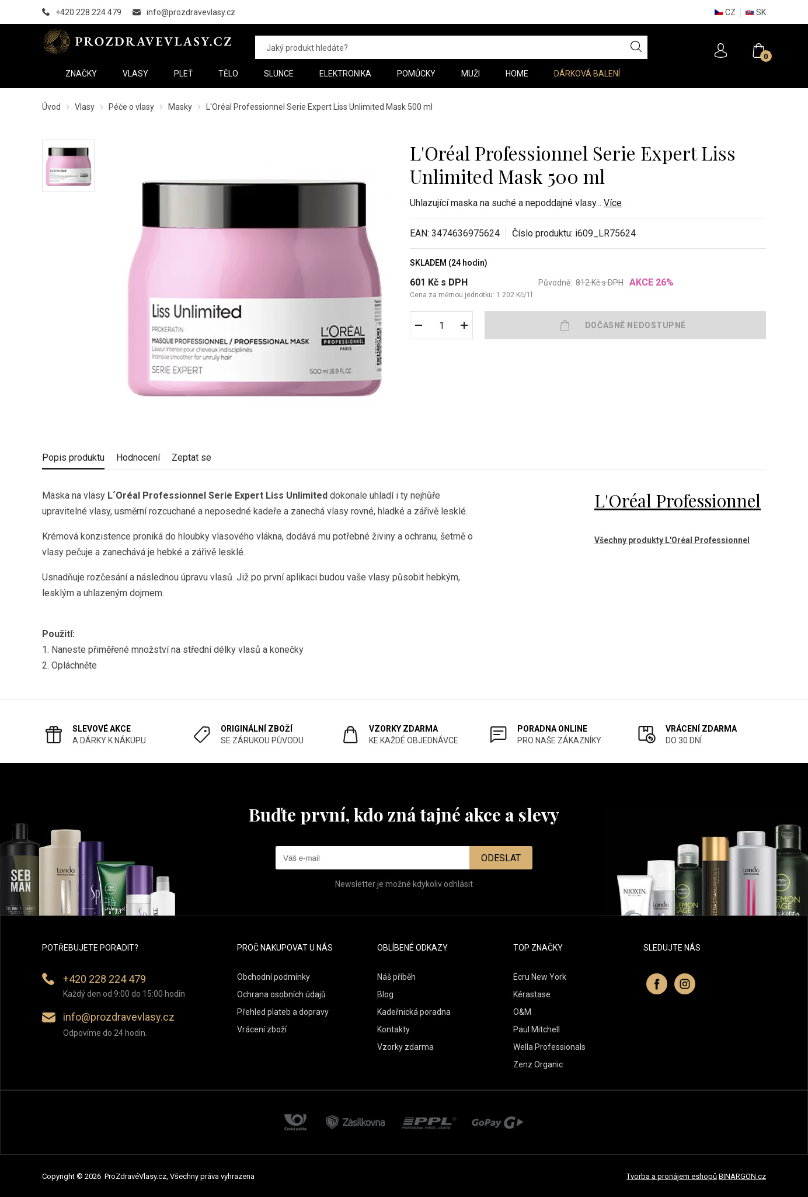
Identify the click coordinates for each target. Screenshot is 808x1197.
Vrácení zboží (262, 1029)
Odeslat (501, 858)
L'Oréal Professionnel (677, 500)
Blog (385, 994)
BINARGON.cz (742, 1176)
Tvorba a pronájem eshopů (671, 1176)
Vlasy (85, 107)
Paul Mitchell (536, 1029)
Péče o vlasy (131, 107)
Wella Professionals (549, 1047)
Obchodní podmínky (273, 977)
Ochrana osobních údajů (281, 994)
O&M (522, 1012)
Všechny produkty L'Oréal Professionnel (672, 540)
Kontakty (393, 1029)
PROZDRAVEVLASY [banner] (137, 41)
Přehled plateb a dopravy (283, 1012)
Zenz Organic (538, 1064)
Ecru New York (539, 977)
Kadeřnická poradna (414, 1012)
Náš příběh (396, 977)
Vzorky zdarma (405, 1047)
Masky (180, 107)
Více (613, 202)
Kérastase (532, 994)
